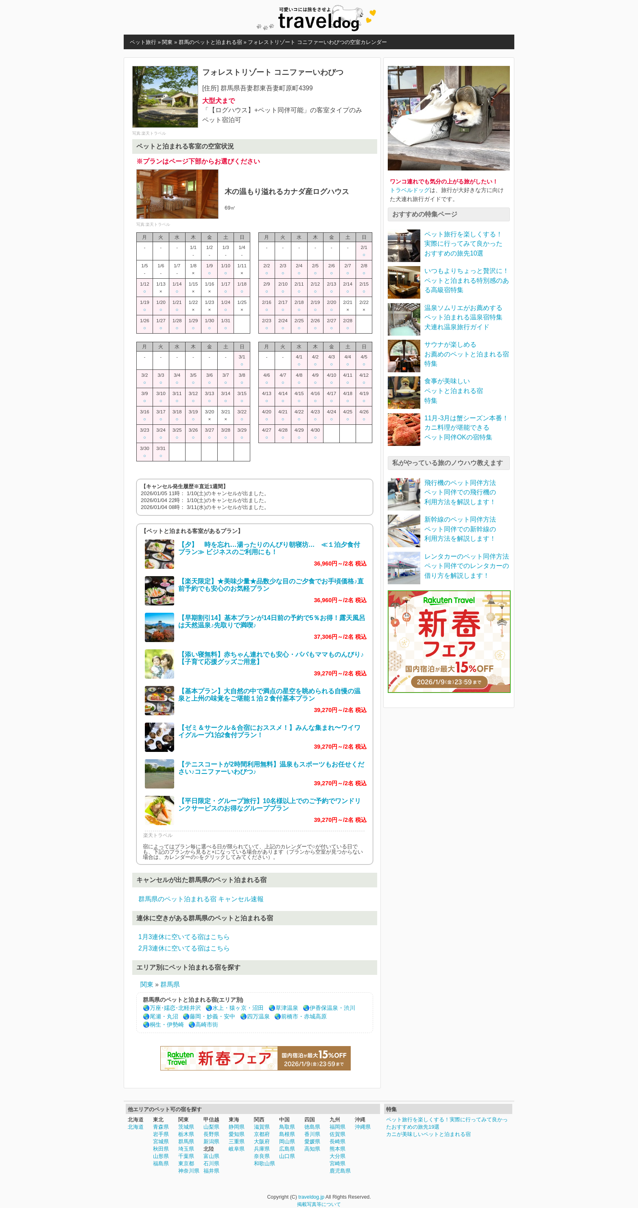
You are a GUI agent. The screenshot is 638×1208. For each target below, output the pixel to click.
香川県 (312, 1134)
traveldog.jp (311, 1197)
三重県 (237, 1141)
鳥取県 (287, 1127)
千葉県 (186, 1156)
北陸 (208, 1149)
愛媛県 (312, 1141)
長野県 (211, 1134)
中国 (284, 1119)
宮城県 (161, 1141)
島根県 (287, 1134)
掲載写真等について (319, 1204)
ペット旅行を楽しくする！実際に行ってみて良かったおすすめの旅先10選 (463, 244)
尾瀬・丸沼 (164, 1017)
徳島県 (312, 1127)
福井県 (211, 1171)
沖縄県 (363, 1127)
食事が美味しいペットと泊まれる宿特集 (453, 391)
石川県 (211, 1163)
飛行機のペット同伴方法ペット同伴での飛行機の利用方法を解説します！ (460, 492)
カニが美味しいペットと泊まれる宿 (428, 1134)
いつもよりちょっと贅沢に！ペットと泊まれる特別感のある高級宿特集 (466, 280)
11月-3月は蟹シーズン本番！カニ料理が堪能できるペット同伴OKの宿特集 (466, 428)
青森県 (161, 1127)
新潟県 (211, 1141)
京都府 (262, 1134)
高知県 (312, 1149)
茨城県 (186, 1127)
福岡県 (337, 1127)
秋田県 (161, 1149)
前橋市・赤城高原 (304, 1017)
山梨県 (211, 1127)
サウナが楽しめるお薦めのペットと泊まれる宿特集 (466, 354)
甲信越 (211, 1119)
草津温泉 (286, 1008)
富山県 (211, 1156)
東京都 (186, 1163)
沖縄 (360, 1119)
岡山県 (287, 1141)
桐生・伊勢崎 (167, 1025)
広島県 (287, 1149)
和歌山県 (264, 1163)
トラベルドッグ (410, 190)
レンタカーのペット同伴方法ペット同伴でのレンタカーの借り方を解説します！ (466, 566)
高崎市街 (206, 1025)
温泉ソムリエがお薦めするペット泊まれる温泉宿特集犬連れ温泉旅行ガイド (463, 317)
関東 (146, 984)
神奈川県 (188, 1171)
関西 (259, 1119)
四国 (309, 1119)
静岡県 (237, 1127)
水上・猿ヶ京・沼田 (238, 1008)
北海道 (136, 1119)
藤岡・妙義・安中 (212, 1017)
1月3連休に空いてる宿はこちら (184, 936)
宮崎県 (337, 1163)
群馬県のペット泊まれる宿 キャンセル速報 (201, 899)
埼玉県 (186, 1149)
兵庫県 (262, 1149)
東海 (234, 1119)
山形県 (161, 1156)
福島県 (161, 1163)
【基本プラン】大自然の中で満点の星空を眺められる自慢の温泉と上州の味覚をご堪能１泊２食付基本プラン (269, 695)
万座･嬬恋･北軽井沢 (175, 1008)
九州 (335, 1119)
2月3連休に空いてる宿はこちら (184, 948)
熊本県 (337, 1149)
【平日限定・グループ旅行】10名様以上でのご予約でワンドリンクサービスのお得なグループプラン (269, 804)
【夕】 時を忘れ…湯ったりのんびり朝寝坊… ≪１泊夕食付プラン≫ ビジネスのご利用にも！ (269, 548)
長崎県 (337, 1141)
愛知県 (237, 1134)
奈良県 (262, 1156)
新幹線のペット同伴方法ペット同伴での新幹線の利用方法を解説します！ (460, 529)
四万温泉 (258, 1017)
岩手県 (161, 1134)
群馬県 (170, 984)
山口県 (287, 1156)
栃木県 (186, 1134)
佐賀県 (337, 1134)
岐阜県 (237, 1149)
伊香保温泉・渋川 (332, 1008)
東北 (158, 1119)
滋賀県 (262, 1127)
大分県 (337, 1156)
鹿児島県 (340, 1171)
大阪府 (262, 1141)
